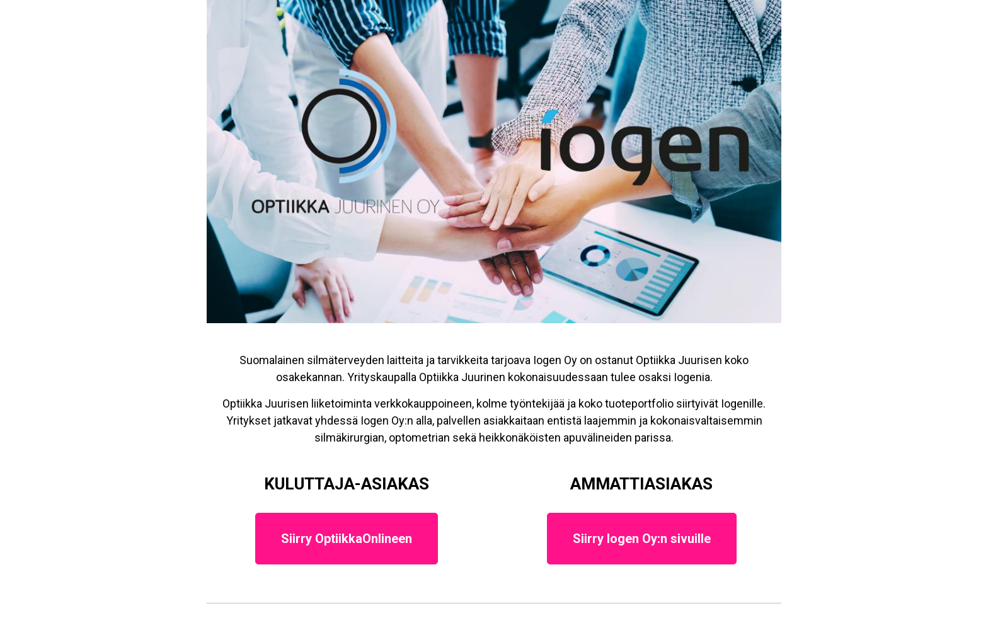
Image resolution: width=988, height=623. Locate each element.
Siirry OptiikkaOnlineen (346, 538)
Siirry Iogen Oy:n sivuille (642, 538)
